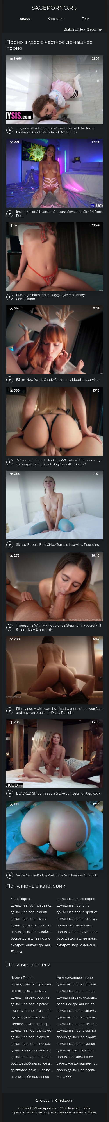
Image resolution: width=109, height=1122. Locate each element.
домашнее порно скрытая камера (33, 1037)
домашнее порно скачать (77, 1024)
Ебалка (16, 952)
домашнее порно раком (30, 1004)
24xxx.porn (44, 1100)
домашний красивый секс (32, 1050)
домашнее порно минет (76, 1044)
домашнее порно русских (31, 1030)
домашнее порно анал (29, 912)
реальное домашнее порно (79, 1004)
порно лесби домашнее (30, 1077)
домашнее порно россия (31, 1044)
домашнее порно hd (73, 905)
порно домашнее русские (31, 984)
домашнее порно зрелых (77, 912)
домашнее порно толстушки (33, 1057)
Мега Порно (20, 899)
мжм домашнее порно (75, 978)
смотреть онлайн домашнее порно (33, 945)
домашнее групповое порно (33, 905)
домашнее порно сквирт (76, 1030)
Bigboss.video (74, 29)
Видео (25, 19)
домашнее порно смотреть (78, 919)
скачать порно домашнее (31, 1011)
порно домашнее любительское (33, 932)
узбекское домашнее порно (79, 1063)
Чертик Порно (22, 978)
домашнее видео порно (76, 899)
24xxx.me (94, 29)
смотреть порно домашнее (78, 945)
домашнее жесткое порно (77, 1050)
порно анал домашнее (75, 925)
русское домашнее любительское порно (33, 1017)
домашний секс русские (30, 997)
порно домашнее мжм (29, 991)
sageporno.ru (54, 7)
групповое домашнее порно (33, 1070)
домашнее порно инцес (76, 991)
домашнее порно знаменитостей (79, 1011)
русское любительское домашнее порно (33, 1063)
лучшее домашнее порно (31, 925)
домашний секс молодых (77, 997)
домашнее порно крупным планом (79, 1017)
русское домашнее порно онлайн (79, 938)
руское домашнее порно (30, 938)
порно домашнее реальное (79, 1070)
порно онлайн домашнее (77, 932)
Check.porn (64, 1100)
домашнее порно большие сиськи (79, 984)
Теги (85, 19)
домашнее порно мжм (29, 919)
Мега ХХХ (64, 1077)
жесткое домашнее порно (31, 1024)
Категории (56, 19)
